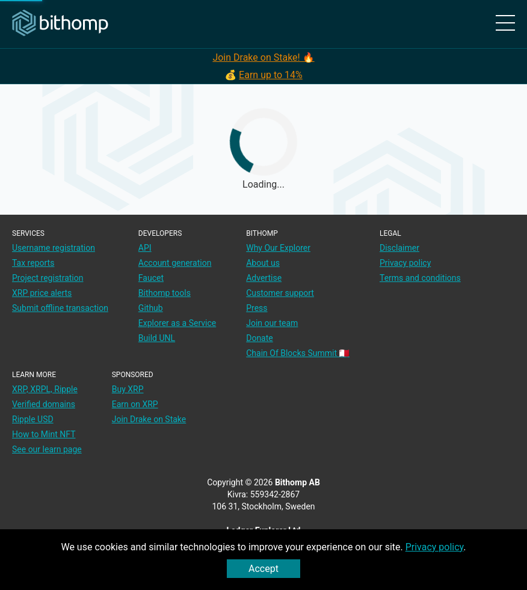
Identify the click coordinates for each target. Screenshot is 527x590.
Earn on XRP (135, 404)
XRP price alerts (42, 293)
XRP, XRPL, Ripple (45, 389)
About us (263, 263)
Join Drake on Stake (149, 419)
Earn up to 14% (271, 75)
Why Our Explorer (278, 248)
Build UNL (156, 338)
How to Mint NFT (44, 434)
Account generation (175, 263)
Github (150, 308)
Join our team (272, 323)
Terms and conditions (420, 278)
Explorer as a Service (177, 323)
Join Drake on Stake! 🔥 (263, 57)
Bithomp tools (164, 293)
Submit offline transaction (60, 308)
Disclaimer (399, 248)
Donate (259, 338)
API (145, 248)
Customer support (280, 293)
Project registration (47, 278)
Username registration (53, 248)
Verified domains (43, 404)
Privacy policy (434, 547)
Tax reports (33, 263)
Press (256, 308)
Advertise (264, 278)
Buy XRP (128, 389)
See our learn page (47, 449)
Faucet (151, 278)
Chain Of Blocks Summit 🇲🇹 (298, 353)
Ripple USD (33, 419)
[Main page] (60, 23)
